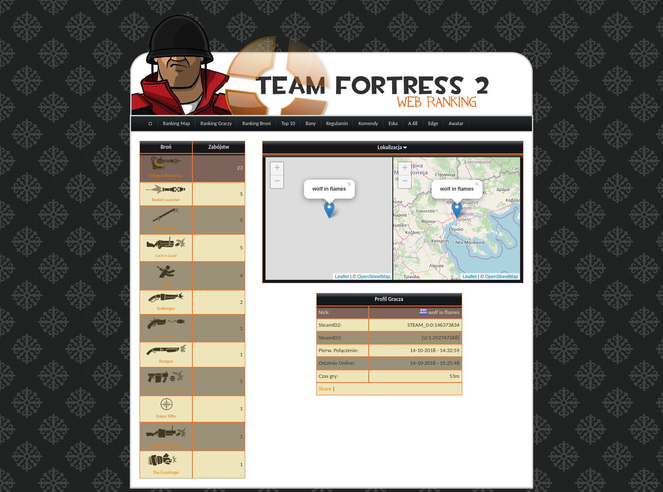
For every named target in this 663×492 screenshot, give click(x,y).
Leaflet (342, 276)
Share (325, 388)
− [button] (277, 181)
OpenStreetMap (373, 276)
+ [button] (277, 168)
